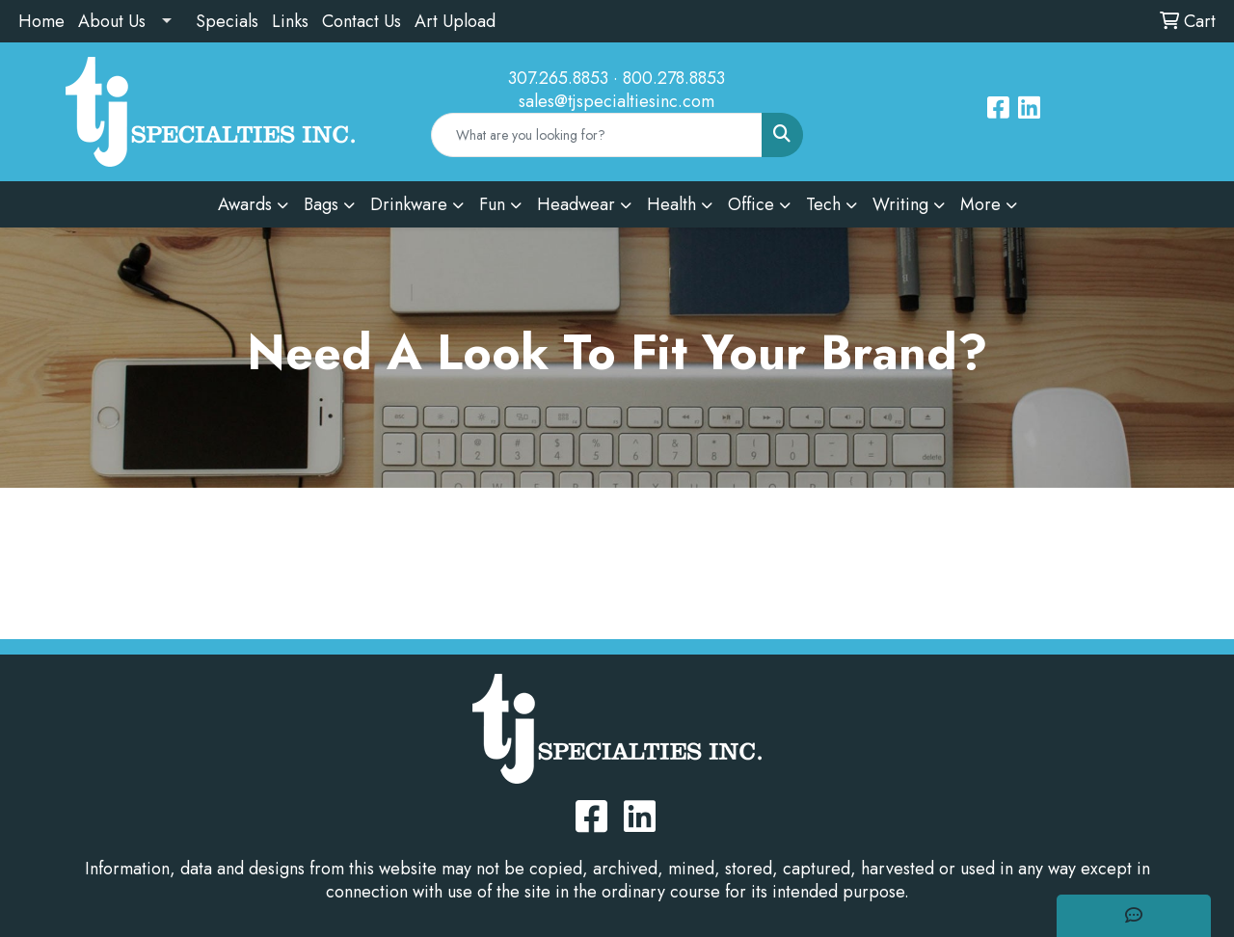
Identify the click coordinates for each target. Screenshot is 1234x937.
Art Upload (455, 21)
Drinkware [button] (408, 204)
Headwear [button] (576, 204)
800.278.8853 (674, 78)
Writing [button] (900, 204)
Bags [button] (321, 204)
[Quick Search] (597, 135)
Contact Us (361, 21)
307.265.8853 (558, 78)
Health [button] (671, 204)
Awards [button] (245, 204)
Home (41, 21)
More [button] (980, 204)
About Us (112, 21)
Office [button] (751, 204)
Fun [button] (492, 204)
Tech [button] (823, 204)
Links (290, 21)
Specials (227, 21)
